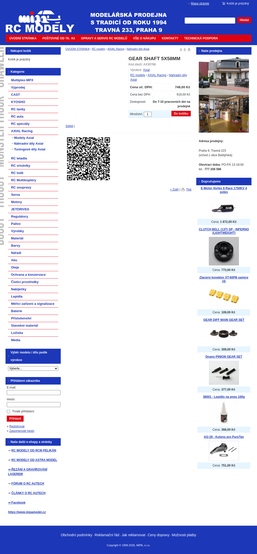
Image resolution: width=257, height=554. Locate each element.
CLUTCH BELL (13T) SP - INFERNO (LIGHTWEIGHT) (224, 231)
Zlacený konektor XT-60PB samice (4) (224, 279)
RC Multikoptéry (23, 180)
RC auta (17, 116)
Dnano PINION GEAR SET (224, 356)
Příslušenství (21, 318)
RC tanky (18, 109)
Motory (16, 202)
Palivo (16, 224)
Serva (15, 195)
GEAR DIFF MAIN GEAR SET (223, 320)
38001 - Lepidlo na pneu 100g (224, 397)
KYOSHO (18, 102)
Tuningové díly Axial (29, 149)
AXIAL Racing (115, 48)
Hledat (244, 20)
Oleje (15, 267)
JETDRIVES (20, 209)
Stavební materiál (24, 325)
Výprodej (18, 87)
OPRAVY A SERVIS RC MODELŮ (104, 38)
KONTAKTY (170, 38)
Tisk (188, 189)
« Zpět (174, 189)
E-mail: (11, 387)
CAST (15, 95)
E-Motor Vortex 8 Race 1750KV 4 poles (224, 190)
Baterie (16, 311)
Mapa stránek (200, 3)
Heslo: (11, 399)
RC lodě (17, 173)
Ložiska (17, 333)
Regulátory (19, 216)
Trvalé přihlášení (23, 411)
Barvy (15, 245)
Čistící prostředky (25, 282)
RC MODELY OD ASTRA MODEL (34, 460)
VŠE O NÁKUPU (144, 38)
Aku (14, 260)
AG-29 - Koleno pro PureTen (224, 437)
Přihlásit (15, 418)
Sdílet (69, 126)
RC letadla (19, 158)
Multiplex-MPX (22, 80)
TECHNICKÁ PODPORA (201, 38)
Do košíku (181, 113)
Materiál (17, 238)
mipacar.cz (43, 18)
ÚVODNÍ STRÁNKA (23, 38)
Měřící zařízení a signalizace (32, 304)
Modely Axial (24, 138)
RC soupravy (21, 187)
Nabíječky (18, 289)
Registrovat (17, 426)
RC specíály (20, 124)
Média (15, 340)
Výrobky (17, 231)
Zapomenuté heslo (21, 431)
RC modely (98, 48)
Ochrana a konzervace (28, 274)
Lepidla (17, 296)
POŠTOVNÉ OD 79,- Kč (58, 38)
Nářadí (16, 253)
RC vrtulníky (20, 165)
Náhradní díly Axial (138, 48)
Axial (146, 70)
